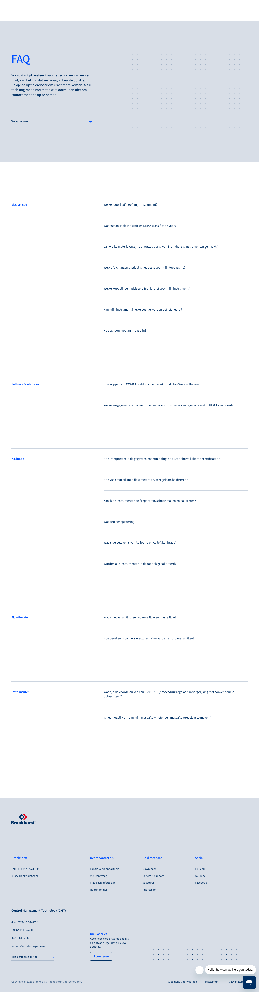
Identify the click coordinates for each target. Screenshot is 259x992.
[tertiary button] (101, 956)
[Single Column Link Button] (51, 121)
